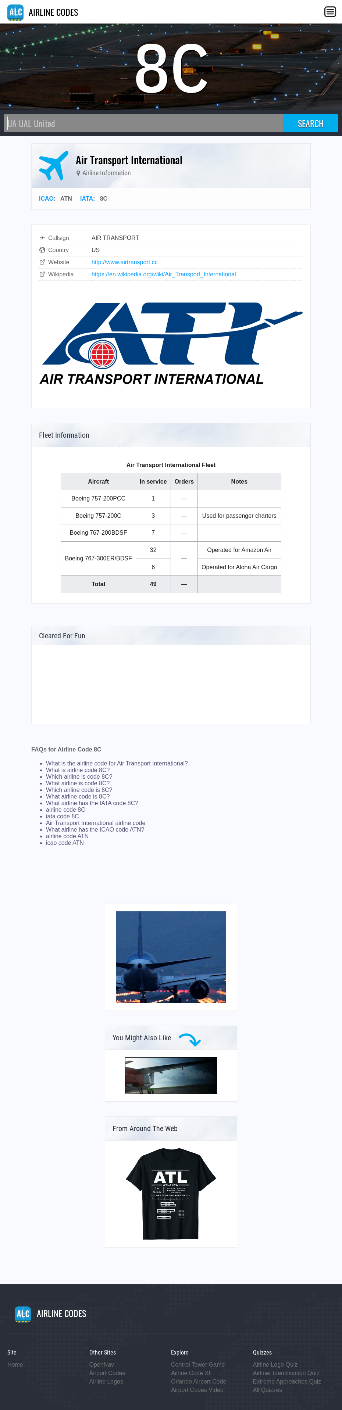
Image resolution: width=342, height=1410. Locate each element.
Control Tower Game (198, 1364)
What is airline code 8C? (78, 770)
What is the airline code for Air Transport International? (117, 763)
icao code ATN (65, 843)
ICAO (46, 198)
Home (15, 1364)
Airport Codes (107, 1373)
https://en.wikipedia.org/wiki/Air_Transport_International (164, 274)
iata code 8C (62, 816)
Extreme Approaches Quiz (287, 1381)
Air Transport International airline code (95, 823)
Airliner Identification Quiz (286, 1373)
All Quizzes (267, 1390)
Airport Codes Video (197, 1390)
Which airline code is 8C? (79, 790)
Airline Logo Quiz (275, 1364)
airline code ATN (67, 836)
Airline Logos (106, 1381)
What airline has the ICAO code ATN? (95, 829)
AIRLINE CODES (42, 11)
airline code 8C (65, 810)
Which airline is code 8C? (79, 777)
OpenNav (101, 1364)
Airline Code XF (191, 1373)
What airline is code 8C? (78, 783)
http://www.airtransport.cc (125, 262)
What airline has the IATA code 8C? (92, 803)
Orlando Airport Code (198, 1381)
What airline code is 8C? (78, 796)
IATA (86, 198)
